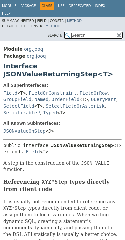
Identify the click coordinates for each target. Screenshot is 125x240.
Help (6, 13)
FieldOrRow (94, 93)
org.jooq (33, 49)
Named (41, 99)
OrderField (65, 99)
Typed (50, 112)
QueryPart (103, 99)
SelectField (18, 106)
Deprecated (80, 6)
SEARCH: (55, 35)
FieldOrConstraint (52, 93)
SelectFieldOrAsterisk (75, 106)
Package (28, 6)
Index (100, 6)
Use (61, 6)
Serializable (20, 112)
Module (9, 6)
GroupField (17, 99)
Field (10, 93)
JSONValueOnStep (24, 131)
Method (74, 21)
